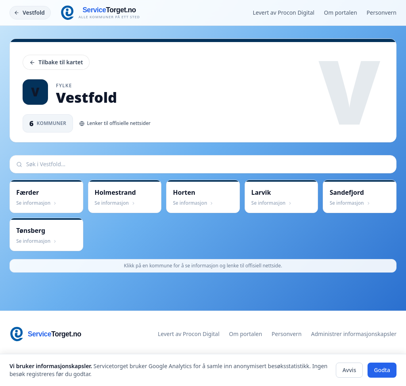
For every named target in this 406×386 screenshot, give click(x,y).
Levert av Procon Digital (283, 12)
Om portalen (340, 12)
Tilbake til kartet (56, 62)
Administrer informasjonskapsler (353, 334)
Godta (382, 370)
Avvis (349, 370)
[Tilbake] (30, 12)
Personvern (381, 12)
